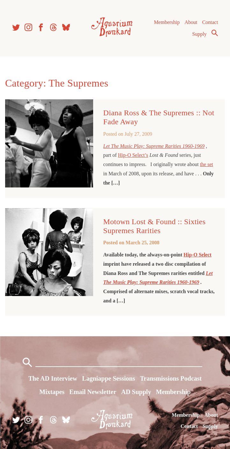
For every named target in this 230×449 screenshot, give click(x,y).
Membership (167, 22)
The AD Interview (52, 378)
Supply (199, 34)
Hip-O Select (197, 254)
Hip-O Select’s (133, 155)
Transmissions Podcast (171, 378)
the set (206, 164)
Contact (210, 22)
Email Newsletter (92, 391)
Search (214, 33)
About (190, 22)
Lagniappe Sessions (108, 378)
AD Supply (136, 391)
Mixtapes (51, 391)
